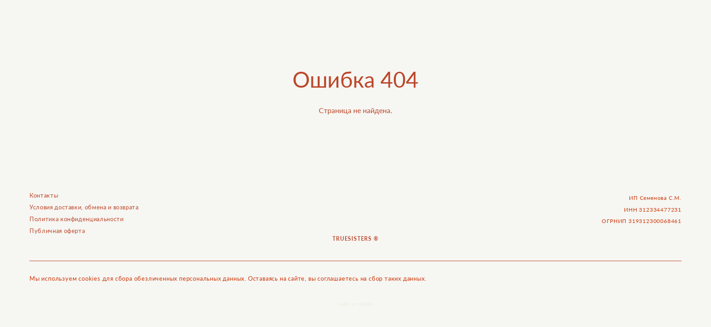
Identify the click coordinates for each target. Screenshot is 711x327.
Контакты (43, 197)
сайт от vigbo (355, 306)
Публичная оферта (57, 232)
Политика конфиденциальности (76, 220)
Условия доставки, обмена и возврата (84, 209)
